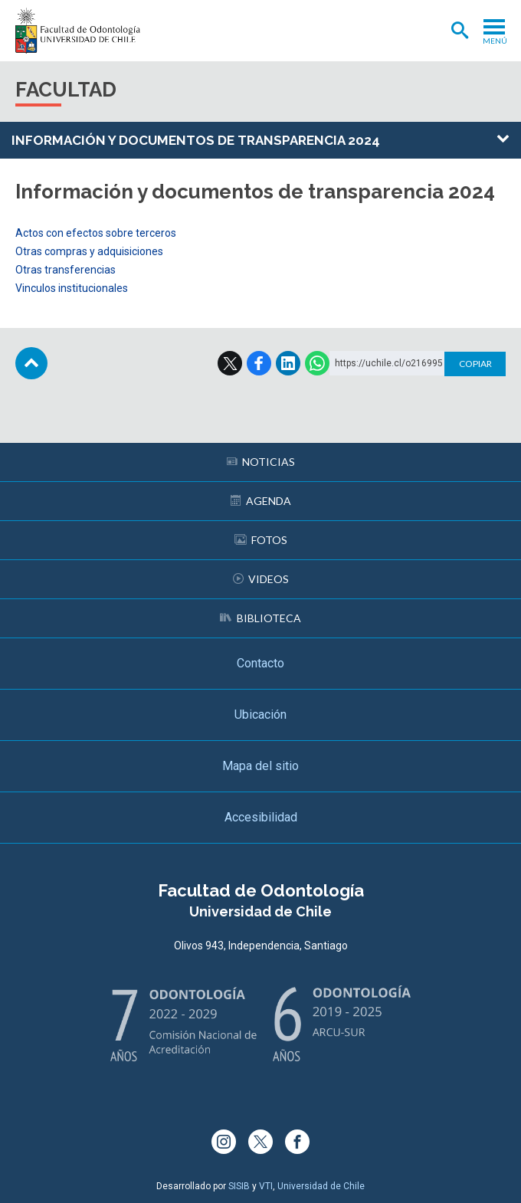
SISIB (239, 1186)
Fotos (260, 539)
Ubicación (260, 714)
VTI (266, 1186)
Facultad (65, 89)
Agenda (261, 500)
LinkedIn (288, 363)
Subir (31, 363)
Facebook (259, 363)
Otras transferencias (65, 270)
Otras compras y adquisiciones (89, 251)
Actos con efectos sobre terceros (95, 233)
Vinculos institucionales (71, 288)
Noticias (261, 461)
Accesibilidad (260, 817)
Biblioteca (260, 617)
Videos (261, 578)
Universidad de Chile (321, 1186)
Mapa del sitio (260, 766)
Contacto (260, 663)
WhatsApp (317, 363)
